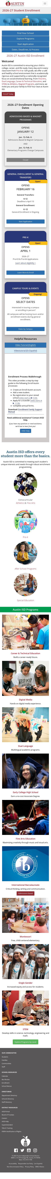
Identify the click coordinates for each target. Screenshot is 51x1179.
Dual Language (8, 81)
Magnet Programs (26, 84)
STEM (4, 84)
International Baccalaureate (25, 885)
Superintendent (7, 1125)
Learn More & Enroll (25, 272)
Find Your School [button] (25, 33)
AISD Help (26, 431)
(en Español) (38, 1164)
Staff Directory (7, 1102)
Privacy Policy (29, 1167)
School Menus (7, 1086)
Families (4, 1060)
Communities (6, 1063)
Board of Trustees (8, 1115)
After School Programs (25, 568)
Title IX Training (7, 1128)
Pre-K (19, 70)
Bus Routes (6, 1079)
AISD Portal (6, 1111)
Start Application (25, 221)
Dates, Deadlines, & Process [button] (25, 49)
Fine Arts (42, 78)
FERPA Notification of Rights (11, 1131)
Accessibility (13, 1164)
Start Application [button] (25, 44)
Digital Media (25, 699)
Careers (4, 1118)
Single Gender (26, 982)
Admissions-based (25, 893)
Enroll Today (8, 94)
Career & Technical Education (29, 81)
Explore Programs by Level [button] (25, 1042)
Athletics (13, 84)
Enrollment (5, 1083)
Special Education (25, 600)
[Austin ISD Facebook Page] (16, 1150)
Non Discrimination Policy (15, 1167)
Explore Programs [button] (25, 38)
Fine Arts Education (25, 838)
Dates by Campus (25, 329)
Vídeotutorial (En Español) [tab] (25, 350)
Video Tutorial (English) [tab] (25, 345)
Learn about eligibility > (25, 263)
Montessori (25, 936)
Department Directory (9, 1095)
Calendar (5, 1076)
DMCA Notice (39, 1167)
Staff (3, 1067)
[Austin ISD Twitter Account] (22, 1150)
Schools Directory (8, 1099)
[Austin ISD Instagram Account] (35, 1150)
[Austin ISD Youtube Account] (28, 1150)
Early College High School (25, 792)
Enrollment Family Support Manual (25, 410)
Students (5, 1057)
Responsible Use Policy (25, 1164)
